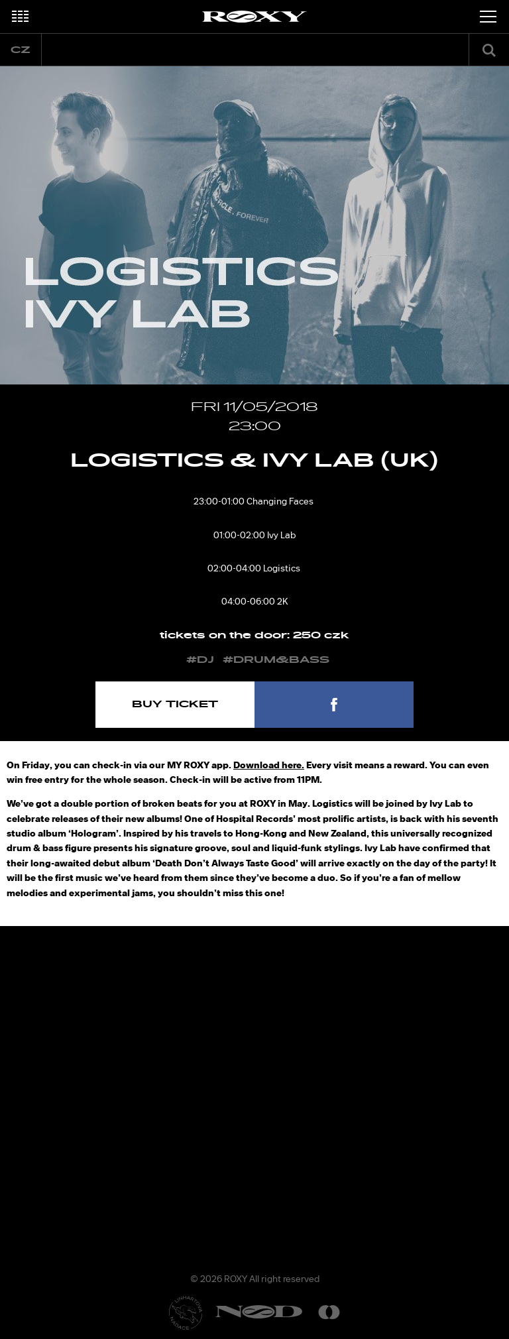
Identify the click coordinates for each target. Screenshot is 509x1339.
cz (20, 50)
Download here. (268, 765)
